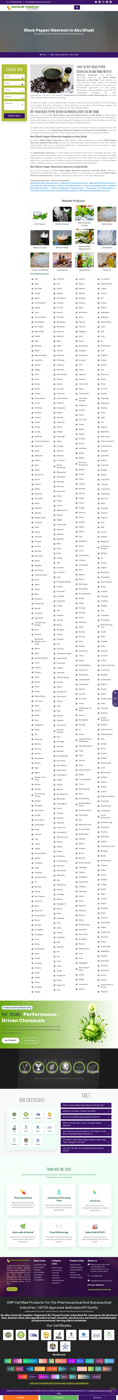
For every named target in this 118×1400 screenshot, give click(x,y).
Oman (79, 317)
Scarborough (103, 946)
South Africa (37, 820)
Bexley (101, 856)
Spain (79, 641)
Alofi (100, 350)
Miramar (58, 842)
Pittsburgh (59, 360)
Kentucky (58, 451)
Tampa (57, 501)
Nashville (58, 417)
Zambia (35, 858)
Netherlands (81, 589)
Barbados (58, 539)
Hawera (79, 896)
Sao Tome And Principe (38, 795)
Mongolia (80, 298)
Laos (56, 990)
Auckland (80, 848)
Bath (100, 739)
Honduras (58, 615)
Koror (101, 522)
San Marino (81, 622)
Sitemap (37, 1270)
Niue (78, 820)
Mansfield (102, 908)
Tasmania (102, 484)
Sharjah (35, 293)
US (34, 882)
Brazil (57, 553)
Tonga (79, 751)
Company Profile (40, 1265)
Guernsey (80, 694)
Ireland (79, 531)
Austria (79, 443)
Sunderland (103, 827)
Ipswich (101, 889)
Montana (58, 746)
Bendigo (102, 470)
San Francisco (38, 896)
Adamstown (103, 436)
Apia (100, 370)
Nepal (79, 308)
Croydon (102, 899)
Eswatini (36, 667)
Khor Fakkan (37, 327)
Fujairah (35, 308)
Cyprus (57, 928)
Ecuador (58, 586)
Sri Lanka (80, 360)
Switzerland (81, 651)
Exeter (101, 748)
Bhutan (57, 909)
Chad (34, 630)
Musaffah (36, 551)
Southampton (104, 679)
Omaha (57, 701)
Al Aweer (36, 417)
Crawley (102, 884)
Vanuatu (80, 760)
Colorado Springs (61, 677)
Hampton (58, 818)
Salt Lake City (60, 692)
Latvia (79, 551)
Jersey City (59, 827)
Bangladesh (59, 904)
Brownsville (59, 799)
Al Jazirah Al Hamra (40, 441)
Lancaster (102, 965)
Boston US (36, 911)
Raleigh (57, 520)
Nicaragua (58, 630)
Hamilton (102, 513)
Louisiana (58, 303)
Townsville (102, 465)
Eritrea (35, 663)
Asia (56, 880)
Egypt (35, 653)
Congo (35, 868)
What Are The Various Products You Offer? (79, 1111)
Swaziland (36, 872)
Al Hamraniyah (38, 398)
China (57, 923)
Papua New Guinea (83, 746)
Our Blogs (37, 1277)
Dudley (101, 870)
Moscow (80, 915)
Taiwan (79, 370)
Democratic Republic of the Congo (38, 641)
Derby (101, 703)
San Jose (58, 389)
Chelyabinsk (81, 877)
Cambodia (58, 918)
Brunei (57, 913)
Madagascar (37, 725)
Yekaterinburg (104, 322)
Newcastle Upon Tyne (105, 626)
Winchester (103, 970)
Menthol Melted (62, 248)
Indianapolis (59, 408)
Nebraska (58, 751)
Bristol (101, 586)
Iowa (56, 737)
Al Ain (35, 312)
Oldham (101, 927)
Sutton (101, 875)
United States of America (105, 986)
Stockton (58, 403)
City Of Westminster (103, 817)
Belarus (79, 453)
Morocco (36, 753)
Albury (101, 503)
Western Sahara (38, 853)
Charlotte (58, 370)
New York (36, 887)
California (36, 901)
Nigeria (35, 772)
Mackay (101, 475)
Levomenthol (107, 248)
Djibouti (35, 648)
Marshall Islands (82, 789)
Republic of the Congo (38, 778)
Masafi (35, 451)
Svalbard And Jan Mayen (83, 709)
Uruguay (58, 668)
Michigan (58, 293)
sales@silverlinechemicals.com (38, 2)
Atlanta (57, 427)
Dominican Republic (62, 582)
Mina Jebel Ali (37, 322)
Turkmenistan (82, 393)
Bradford (102, 725)
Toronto (102, 293)
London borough (104, 822)
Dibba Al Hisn (37, 331)
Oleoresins (56, 1278)
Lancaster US (60, 832)
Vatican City (81, 670)
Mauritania (36, 739)
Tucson (57, 505)
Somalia (35, 815)
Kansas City (59, 491)
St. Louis (58, 308)
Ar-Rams (36, 546)
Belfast (101, 694)
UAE (34, 279)
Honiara (101, 360)
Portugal (80, 608)
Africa (35, 580)
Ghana (35, 687)
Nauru (79, 794)
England (102, 567)
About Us (12, 1289)
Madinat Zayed (38, 518)
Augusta (58, 784)
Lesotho (36, 710)
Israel (57, 961)
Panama (58, 634)
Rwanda (35, 789)
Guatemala (59, 601)
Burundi (35, 608)
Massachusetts (38, 915)
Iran (56, 952)
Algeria (35, 584)
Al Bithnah (36, 494)
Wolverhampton (104, 734)
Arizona (57, 384)
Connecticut (59, 725)
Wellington (102, 317)
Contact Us (38, 1275)
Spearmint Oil (84, 270)
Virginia (57, 780)
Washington (37, 934)
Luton (101, 768)
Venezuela (58, 672)
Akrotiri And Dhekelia (103, 547)
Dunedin (102, 393)
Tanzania (36, 834)
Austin (35, 953)
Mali (34, 734)
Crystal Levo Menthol (39, 270)
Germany (80, 512)
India (56, 942)
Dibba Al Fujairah (38, 355)
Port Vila (102, 389)
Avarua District (104, 446)
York (100, 610)
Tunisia (35, 844)
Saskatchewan (104, 284)
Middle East (103, 541)
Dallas (57, 346)
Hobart (101, 379)
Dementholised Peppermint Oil (84, 247)
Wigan (101, 894)
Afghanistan (59, 885)
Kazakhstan (59, 975)
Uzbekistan (81, 405)
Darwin (101, 384)
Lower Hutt (103, 455)
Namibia (35, 763)
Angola (35, 589)
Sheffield (102, 641)
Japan (57, 966)
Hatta (35, 374)
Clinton (57, 808)
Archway (102, 865)
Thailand (80, 379)
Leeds (101, 646)
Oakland (57, 847)
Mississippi (58, 741)
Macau (79, 284)
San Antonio (103, 279)
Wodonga (102, 508)
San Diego (36, 963)
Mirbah (35, 503)
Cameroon (36, 613)
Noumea (102, 365)
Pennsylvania (37, 949)
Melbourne (80, 910)
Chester (102, 791)
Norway (79, 598)
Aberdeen (102, 675)
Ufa (100, 298)
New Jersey (59, 761)
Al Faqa (35, 427)
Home (43, 55)
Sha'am (35, 384)
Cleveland (58, 355)
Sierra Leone (37, 810)
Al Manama (37, 455)
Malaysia (80, 288)
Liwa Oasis (36, 522)
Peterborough (104, 763)
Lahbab (35, 422)
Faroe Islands (81, 684)
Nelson (79, 920)
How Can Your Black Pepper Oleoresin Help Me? (81, 1117)
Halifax (101, 942)
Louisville (58, 446)
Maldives (80, 293)
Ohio (56, 284)
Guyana (57, 606)
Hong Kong (58, 937)
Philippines (80, 331)
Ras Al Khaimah (38, 303)
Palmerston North (105, 441)
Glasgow (102, 606)
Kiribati (79, 775)
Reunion (35, 784)
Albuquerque (59, 472)
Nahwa (35, 470)
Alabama (58, 715)
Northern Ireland (105, 698)
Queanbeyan (103, 494)
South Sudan (37, 825)
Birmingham (103, 577)
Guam (79, 765)
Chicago (35, 891)
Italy (78, 536)
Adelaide (80, 839)
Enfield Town (103, 932)
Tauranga (102, 451)
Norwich (102, 689)
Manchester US (60, 837)
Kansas (57, 496)
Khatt (35, 465)
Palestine (80, 327)
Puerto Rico (59, 663)
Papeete (102, 355)
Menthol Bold (107, 224)
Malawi (35, 729)
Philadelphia (81, 963)
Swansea (102, 713)
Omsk (79, 953)
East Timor (81, 419)
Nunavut (80, 944)
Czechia (80, 484)
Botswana (36, 599)
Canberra (80, 872)
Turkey (79, 389)
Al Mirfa (35, 489)
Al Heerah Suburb (39, 575)
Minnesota (58, 327)
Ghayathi (36, 541)
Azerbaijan (58, 894)
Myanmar (80, 303)
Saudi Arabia (81, 346)
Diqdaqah (36, 565)
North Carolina (60, 374)
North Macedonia (83, 593)
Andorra (79, 434)
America (102, 980)
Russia (79, 341)
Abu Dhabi (36, 288)
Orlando (35, 977)
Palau (79, 755)
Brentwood (103, 961)
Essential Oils (62, 270)
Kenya (35, 706)
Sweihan (36, 484)
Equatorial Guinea (39, 658)
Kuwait (57, 980)
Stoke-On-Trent (105, 729)
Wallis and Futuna (83, 824)
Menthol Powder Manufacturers (93, 95)
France (79, 503)
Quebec (79, 975)
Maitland (102, 537)
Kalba (35, 341)
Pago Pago (103, 398)
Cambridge (81, 867)
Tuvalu (79, 784)
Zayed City (37, 360)
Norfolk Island (82, 834)
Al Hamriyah (37, 570)
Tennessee (59, 422)
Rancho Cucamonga (59, 466)
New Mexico (59, 477)
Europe (79, 424)
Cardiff (101, 632)
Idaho (57, 711)
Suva (101, 336)
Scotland (102, 601)
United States (60, 658)
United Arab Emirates (81, 399)
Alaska (57, 441)
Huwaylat (36, 508)
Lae (100, 422)
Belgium (80, 458)
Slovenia (80, 636)
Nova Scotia (81, 934)
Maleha (35, 350)
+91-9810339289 (14, 2)
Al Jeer (35, 403)
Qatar (79, 336)
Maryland (58, 336)
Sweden (80, 646)
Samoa (79, 734)
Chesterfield (103, 922)
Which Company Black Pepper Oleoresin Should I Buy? (84, 1105)
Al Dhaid (35, 365)
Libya (34, 720)
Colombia (58, 567)
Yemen (79, 415)
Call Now (20, 1398)
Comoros (36, 634)
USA (100, 331)
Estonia (79, 493)
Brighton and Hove (105, 796)
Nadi (100, 527)
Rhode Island (59, 770)
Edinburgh (102, 596)
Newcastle (81, 929)
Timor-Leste (81, 384)
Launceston (103, 479)
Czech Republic (82, 679)
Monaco (79, 579)
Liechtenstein (82, 555)
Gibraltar (80, 689)
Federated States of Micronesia (83, 740)
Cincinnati (58, 279)
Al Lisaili (35, 432)
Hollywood (58, 823)
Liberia (35, 715)
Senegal (35, 801)
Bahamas (58, 534)
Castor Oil (107, 270)
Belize (57, 544)
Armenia (58, 889)
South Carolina (60, 398)
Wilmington (59, 875)
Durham (102, 782)
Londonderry (103, 810)
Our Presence (39, 1272)
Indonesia (58, 947)
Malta (79, 570)
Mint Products (39, 224)
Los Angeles (37, 930)
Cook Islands (81, 815)
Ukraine (79, 660)
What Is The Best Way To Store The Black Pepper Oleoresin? (82, 1124)
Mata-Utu (102, 498)
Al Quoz (35, 532)
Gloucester (103, 801)
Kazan (79, 901)
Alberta (79, 843)
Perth (79, 958)
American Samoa (83, 810)
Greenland (58, 596)
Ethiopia (36, 672)
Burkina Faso (37, 603)
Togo (34, 839)
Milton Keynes (104, 772)
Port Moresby (104, 346)
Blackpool (102, 851)
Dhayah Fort (37, 475)
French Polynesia (83, 779)
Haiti (56, 610)
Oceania (80, 715)
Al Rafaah (36, 408)
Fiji (78, 729)
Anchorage (59, 436)
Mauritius (36, 744)
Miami (57, 341)
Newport (102, 787)
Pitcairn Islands (82, 829)
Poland (79, 603)
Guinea (35, 691)
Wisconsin (58, 486)
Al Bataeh (36, 436)
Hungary (80, 522)
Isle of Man (80, 698)
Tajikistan (80, 374)
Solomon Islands (82, 770)
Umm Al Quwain (38, 317)
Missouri (57, 312)
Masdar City (37, 446)
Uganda (35, 848)
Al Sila (35, 379)
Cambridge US (60, 803)
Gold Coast (81, 891)
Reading (102, 758)
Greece (79, 517)
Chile (56, 563)
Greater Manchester (103, 719)
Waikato (102, 308)
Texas (35, 939)
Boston (79, 853)
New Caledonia (82, 798)
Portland (36, 968)
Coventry (102, 651)
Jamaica (58, 620)
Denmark (80, 488)
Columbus (58, 365)
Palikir (101, 417)
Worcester (102, 937)
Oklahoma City (60, 510)
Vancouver (59, 866)
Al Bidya (35, 370)
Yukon (101, 327)
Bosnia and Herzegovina (81, 464)
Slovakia (80, 632)
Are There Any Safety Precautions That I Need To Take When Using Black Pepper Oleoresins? (84, 1132)
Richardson (59, 856)
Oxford (101, 660)
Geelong (102, 408)
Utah (56, 706)
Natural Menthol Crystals (84, 224)
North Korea (81, 312)
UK (100, 558)
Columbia (58, 813)
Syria (78, 365)
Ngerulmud (103, 432)
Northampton (104, 860)
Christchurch (81, 882)
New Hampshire (60, 756)
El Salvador (59, 591)
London (101, 563)
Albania (79, 429)
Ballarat (102, 460)
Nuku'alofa (103, 374)
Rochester (58, 317)
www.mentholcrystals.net (99, 1290)
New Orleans (59, 298)
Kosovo (79, 546)
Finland (79, 498)
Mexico (57, 625)
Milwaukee (58, 481)
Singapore (80, 350)
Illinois (35, 906)
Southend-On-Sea (105, 846)
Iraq (56, 956)
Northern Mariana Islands (83, 804)
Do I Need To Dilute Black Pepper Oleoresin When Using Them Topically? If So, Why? (84, 1141)
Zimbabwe (36, 863)
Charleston (59, 393)
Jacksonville (59, 524)
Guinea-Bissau (38, 696)
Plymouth (102, 708)
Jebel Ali (36, 513)
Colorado (36, 925)
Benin (35, 594)
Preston (102, 753)
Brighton (102, 684)
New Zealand (81, 720)
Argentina (58, 529)
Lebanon (80, 279)
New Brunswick (82, 925)
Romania (80, 613)
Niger (34, 768)
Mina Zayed (37, 556)
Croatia (79, 474)
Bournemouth (104, 806)
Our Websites (39, 1280)
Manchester (103, 572)
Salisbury (102, 777)
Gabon (35, 677)
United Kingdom (82, 665)
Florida (35, 982)
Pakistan (80, 322)
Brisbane (80, 858)
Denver (35, 920)
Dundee (101, 744)
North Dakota (60, 765)
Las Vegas (36, 987)
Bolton (101, 913)
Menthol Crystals (62, 224)
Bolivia (57, 548)
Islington (102, 841)
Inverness (102, 832)
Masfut (35, 479)
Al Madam (36, 413)
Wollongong (103, 403)
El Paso (35, 944)
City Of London (104, 582)
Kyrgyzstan (59, 985)
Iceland (79, 527)
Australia (80, 725)
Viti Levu (102, 532)
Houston (58, 350)
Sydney (101, 288)
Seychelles (37, 806)
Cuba (56, 577)
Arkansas (58, 720)
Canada (57, 558)
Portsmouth (103, 670)
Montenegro (81, 584)
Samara (79, 989)
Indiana (57, 413)
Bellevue (58, 789)
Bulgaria (80, 469)
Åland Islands (81, 675)
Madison (58, 515)
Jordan (57, 971)
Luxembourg (81, 565)
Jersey (79, 703)
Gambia (35, 682)
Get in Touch (29, 1040)
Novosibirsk (81, 939)
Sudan (35, 829)
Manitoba (80, 906)
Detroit (57, 288)
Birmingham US (60, 794)
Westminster (59, 870)
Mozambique (37, 758)
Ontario (57, 851)
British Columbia (83, 863)
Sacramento (59, 696)
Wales (101, 636)
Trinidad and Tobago (62, 653)
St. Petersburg (60, 861)
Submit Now (14, 115)
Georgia (57, 432)
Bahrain (57, 899)
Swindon (102, 880)
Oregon (35, 973)
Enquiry (97, 1398)
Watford (102, 918)
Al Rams (35, 460)
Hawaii (57, 687)
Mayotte (36, 749)
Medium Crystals (39, 248)
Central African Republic (38, 624)
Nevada (35, 992)
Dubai (35, 284)
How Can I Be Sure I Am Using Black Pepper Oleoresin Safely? (83, 1149)
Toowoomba (103, 489)
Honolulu (58, 682)
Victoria (102, 303)
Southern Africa (38, 877)
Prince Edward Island (82, 969)
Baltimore (58, 331)
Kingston (102, 518)
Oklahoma (58, 455)
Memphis (102, 553)
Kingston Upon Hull (105, 665)
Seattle (35, 958)
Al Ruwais (36, 346)
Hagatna (102, 427)
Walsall (101, 903)
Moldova (80, 574)
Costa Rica (59, 572)
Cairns (101, 413)
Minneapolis (59, 322)
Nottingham (103, 620)
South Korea (81, 355)
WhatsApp (59, 1398)
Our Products (10, 1040)
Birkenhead (103, 837)
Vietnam (80, 410)
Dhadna (35, 389)
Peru (56, 644)
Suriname (58, 649)
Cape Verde (37, 618)
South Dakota (60, 775)
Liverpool (102, 591)
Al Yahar (35, 393)
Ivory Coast (37, 701)
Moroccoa (102, 992)
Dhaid (35, 527)
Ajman (35, 298)
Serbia (79, 627)
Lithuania (80, 560)
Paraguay (58, 639)
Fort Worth (59, 460)
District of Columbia (58, 731)
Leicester (102, 656)
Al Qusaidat (37, 498)
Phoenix (58, 379)
